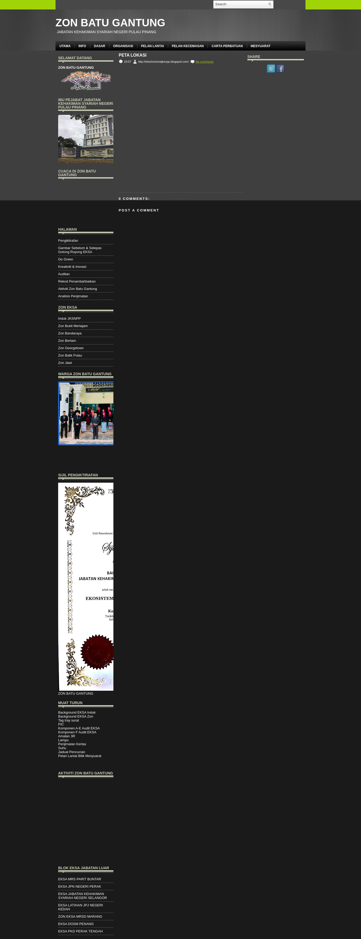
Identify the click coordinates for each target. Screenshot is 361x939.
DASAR (99, 46)
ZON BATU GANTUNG (110, 22)
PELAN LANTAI (152, 46)
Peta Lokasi (133, 55)
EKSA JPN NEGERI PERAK (79, 886)
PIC (61, 724)
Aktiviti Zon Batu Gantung (77, 289)
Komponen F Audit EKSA (77, 732)
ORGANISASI (123, 46)
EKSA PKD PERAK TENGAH (80, 931)
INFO (82, 46)
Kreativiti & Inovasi (72, 267)
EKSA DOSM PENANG (76, 924)
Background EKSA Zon (75, 716)
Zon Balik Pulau (70, 355)
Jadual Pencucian (71, 752)
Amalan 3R (66, 736)
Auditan (64, 274)
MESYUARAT (260, 46)
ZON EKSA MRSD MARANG (80, 916)
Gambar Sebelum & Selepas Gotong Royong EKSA (80, 250)
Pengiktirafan (68, 241)
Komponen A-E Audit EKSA (79, 728)
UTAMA (65, 46)
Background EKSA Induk (77, 712)
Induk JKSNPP (69, 318)
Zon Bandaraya (70, 333)
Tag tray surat (68, 720)
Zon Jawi (65, 363)
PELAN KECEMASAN (188, 46)
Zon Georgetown (71, 348)
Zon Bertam (67, 341)
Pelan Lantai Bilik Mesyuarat (79, 756)
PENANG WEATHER (85, 202)
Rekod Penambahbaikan (77, 281)
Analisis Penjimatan (73, 296)
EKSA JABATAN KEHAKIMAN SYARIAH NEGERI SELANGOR (82, 896)
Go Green (65, 259)
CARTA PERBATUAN (227, 46)
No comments (204, 61)
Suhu (62, 748)
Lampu (63, 740)
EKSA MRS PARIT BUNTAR (79, 879)
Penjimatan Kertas (72, 744)
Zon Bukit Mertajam (73, 326)
